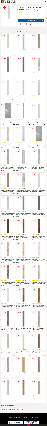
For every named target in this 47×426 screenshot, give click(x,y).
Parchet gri (4, 409)
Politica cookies (34, 417)
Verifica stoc (35, 20)
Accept (28, 425)
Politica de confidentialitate (24, 417)
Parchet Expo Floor (13, 409)
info (14, 54)
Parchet (21, 409)
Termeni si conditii (13, 417)
